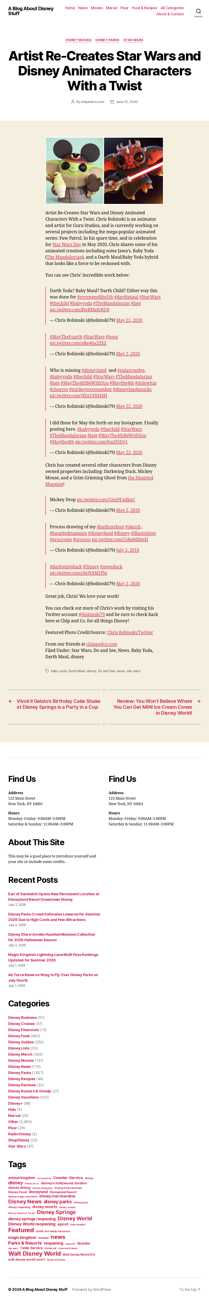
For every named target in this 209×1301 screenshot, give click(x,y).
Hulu (12, 1109)
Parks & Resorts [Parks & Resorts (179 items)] (25, 1243)
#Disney (91, 567)
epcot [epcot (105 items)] (63, 1224)
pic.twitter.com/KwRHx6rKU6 (79, 310)
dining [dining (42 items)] (89, 1178)
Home (70, 8)
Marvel (111, 8)
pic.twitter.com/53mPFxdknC (106, 500)
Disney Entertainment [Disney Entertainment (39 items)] (68, 1187)
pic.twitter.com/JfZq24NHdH (78, 396)
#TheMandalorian (111, 303)
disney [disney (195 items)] (15, 1182)
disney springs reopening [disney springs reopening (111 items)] (32, 1219)
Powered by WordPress (91, 1289)
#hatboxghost (110, 527)
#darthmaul (126, 297)
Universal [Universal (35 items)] (50, 1248)
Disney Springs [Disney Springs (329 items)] (56, 1212)
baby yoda (59, 671)
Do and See (106, 671)
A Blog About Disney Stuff (30, 11)
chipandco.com (92, 102)
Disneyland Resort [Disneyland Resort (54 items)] (63, 1192)
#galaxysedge (131, 370)
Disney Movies (78, 40)
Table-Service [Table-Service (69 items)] (31, 1248)
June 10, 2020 (127, 102)
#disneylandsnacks (132, 389)
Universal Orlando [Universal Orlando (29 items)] (67, 1248)
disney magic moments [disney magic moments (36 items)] (22, 1196)
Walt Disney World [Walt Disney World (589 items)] (34, 1253)
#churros (59, 389)
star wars (133, 671)
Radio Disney (19, 1134)
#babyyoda (81, 303)
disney (91, 671)
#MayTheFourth (66, 337)
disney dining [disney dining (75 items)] (19, 1188)
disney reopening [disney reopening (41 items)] (19, 1207)
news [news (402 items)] (58, 1237)
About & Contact (170, 14)
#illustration (143, 533)
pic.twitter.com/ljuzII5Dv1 (101, 442)
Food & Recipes (144, 8)
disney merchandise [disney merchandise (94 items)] (57, 1196)
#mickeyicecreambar (90, 389)
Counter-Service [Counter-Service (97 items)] (68, 1178)
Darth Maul (77, 671)
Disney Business (22, 1017)
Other (13, 1122)
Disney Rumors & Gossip (29, 1091)
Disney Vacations (23, 1097)
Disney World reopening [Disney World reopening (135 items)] (32, 1224)
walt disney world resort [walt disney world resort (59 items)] (26, 1259)
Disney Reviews (22, 1085)
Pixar (124, 8)
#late (136, 303)
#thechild (59, 303)
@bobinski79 (91, 614)
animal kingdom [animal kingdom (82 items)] (21, 1178)
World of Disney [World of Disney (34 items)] (56, 1259)
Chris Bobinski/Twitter (130, 632)
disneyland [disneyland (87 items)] (38, 1192)
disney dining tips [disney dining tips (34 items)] (42, 1188)
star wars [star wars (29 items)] (13, 1248)
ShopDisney (18, 1140)
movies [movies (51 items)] (43, 1238)
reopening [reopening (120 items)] (53, 1243)
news (121, 671)
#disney (122, 533)
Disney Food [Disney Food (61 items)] (17, 1192)
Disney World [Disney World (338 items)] (75, 1218)
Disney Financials (23, 1030)
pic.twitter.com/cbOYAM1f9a (78, 573)
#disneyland (94, 370)
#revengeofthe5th (95, 297)
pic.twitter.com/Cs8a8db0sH (120, 539)
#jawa (112, 337)
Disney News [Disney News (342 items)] (25, 1201)
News (83, 8)
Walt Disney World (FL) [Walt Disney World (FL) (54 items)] (79, 1254)
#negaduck (111, 567)
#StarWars (150, 297)
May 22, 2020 (129, 320)
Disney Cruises (21, 1024)
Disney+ (15, 1103)
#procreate (61, 539)
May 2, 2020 (128, 354)
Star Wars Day (66, 244)
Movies (97, 8)
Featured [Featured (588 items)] (21, 1230)
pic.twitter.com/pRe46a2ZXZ (78, 343)
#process (82, 539)
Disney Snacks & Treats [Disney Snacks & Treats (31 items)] (21, 1213)
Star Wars (133, 40)
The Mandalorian (64, 257)
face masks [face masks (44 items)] (77, 1224)
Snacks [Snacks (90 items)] (83, 1243)
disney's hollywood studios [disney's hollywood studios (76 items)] (64, 1183)
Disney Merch (20, 1054)
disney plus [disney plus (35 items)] (81, 1202)
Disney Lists (18, 1048)
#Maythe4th (122, 383)
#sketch (133, 527)
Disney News (19, 1066)
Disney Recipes (21, 1079)
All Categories (172, 8)
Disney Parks (107, 40)
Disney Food (19, 1036)
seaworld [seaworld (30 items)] (70, 1244)
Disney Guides (21, 1042)
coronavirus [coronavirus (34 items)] (44, 1178)
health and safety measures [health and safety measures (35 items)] (53, 1231)
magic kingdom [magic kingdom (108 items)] (22, 1237)
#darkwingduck (66, 567)
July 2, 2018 (127, 550)
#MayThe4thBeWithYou (85, 383)
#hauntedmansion (68, 533)
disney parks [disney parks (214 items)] (58, 1202)
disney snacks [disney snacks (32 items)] (67, 1207)
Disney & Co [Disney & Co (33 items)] (32, 1183)
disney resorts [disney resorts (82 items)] (44, 1207)
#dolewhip (146, 383)
